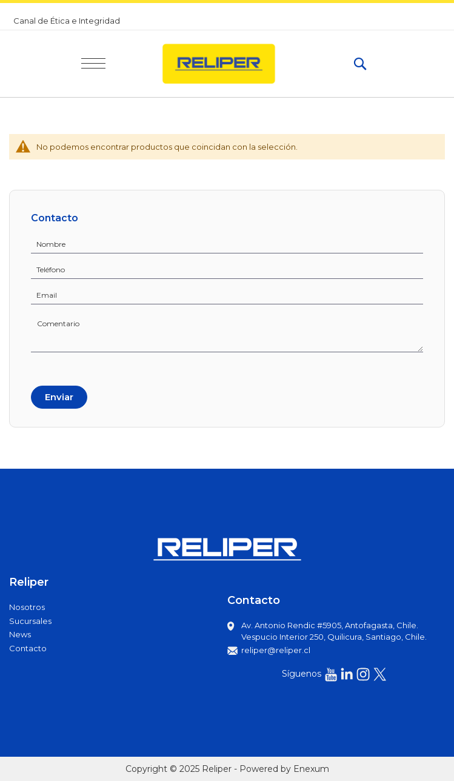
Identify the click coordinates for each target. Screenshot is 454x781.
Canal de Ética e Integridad (66, 20)
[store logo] (229, 63)
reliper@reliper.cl (275, 650)
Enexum (311, 768)
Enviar (59, 397)
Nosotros (27, 607)
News (20, 634)
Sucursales (30, 621)
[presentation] (77, 367)
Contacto (28, 648)
